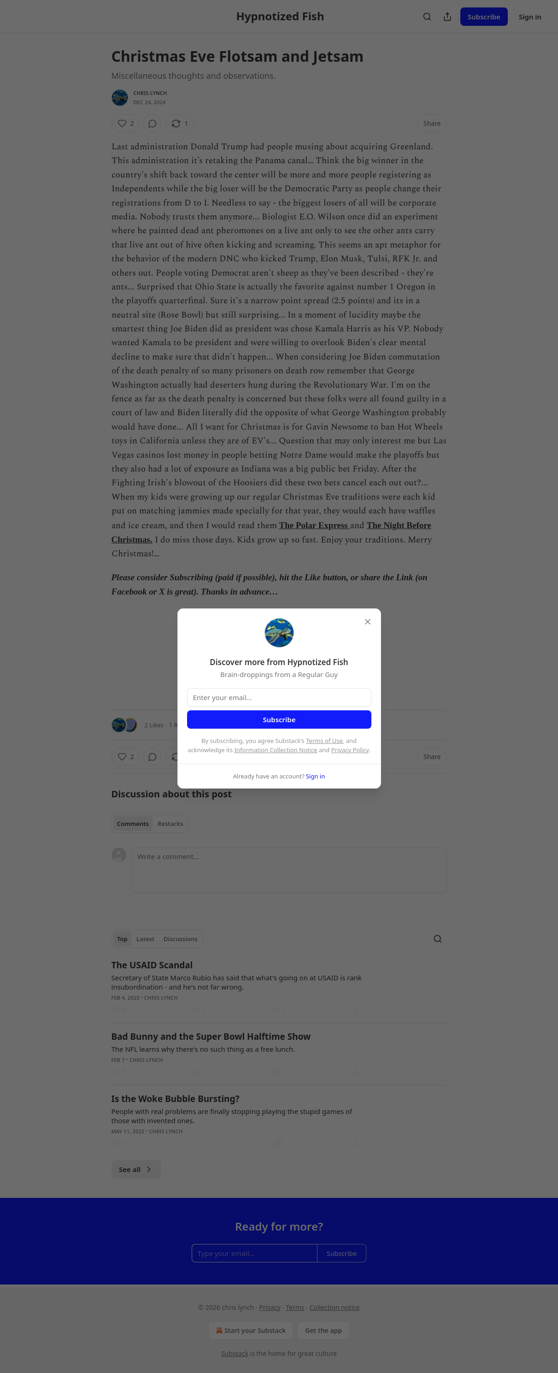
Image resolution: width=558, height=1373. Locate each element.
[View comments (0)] (152, 123)
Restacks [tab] (170, 823)
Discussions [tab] (181, 939)
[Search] (427, 16)
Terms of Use (324, 741)
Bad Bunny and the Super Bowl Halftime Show (211, 1037)
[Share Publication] (447, 16)
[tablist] (150, 823)
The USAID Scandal (152, 965)
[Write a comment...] (289, 870)
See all (136, 1169)
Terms (295, 1307)
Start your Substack (250, 1331)
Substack (234, 1353)
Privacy (270, 1307)
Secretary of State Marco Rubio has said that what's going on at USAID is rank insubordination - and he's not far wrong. (237, 982)
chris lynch (150, 92)
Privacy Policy (350, 750)
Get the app (323, 1330)
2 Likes (154, 725)
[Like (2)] (126, 123)
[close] (367, 621)
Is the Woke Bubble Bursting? (176, 1099)
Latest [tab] (145, 939)
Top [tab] (122, 939)
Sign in (530, 16)
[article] (279, 987)
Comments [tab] (133, 823)
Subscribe (484, 16)
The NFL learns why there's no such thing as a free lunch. (203, 1049)
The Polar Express (313, 525)
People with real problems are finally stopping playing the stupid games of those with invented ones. (232, 1116)
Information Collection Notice (276, 750)
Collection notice (335, 1307)
